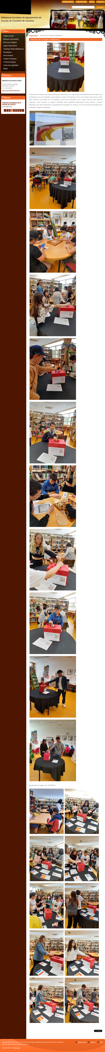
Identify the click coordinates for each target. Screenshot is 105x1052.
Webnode (17, 1048)
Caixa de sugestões (11, 65)
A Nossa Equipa (9, 62)
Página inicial (8, 36)
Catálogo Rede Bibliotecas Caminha (13, 49)
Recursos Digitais (10, 42)
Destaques (7, 52)
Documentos (8, 55)
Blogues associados (11, 39)
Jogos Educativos (10, 46)
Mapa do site (82, 1042)
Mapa (5, 68)
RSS (101, 1042)
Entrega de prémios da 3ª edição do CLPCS (11, 103)
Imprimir (93, 1042)
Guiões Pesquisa (9, 59)
